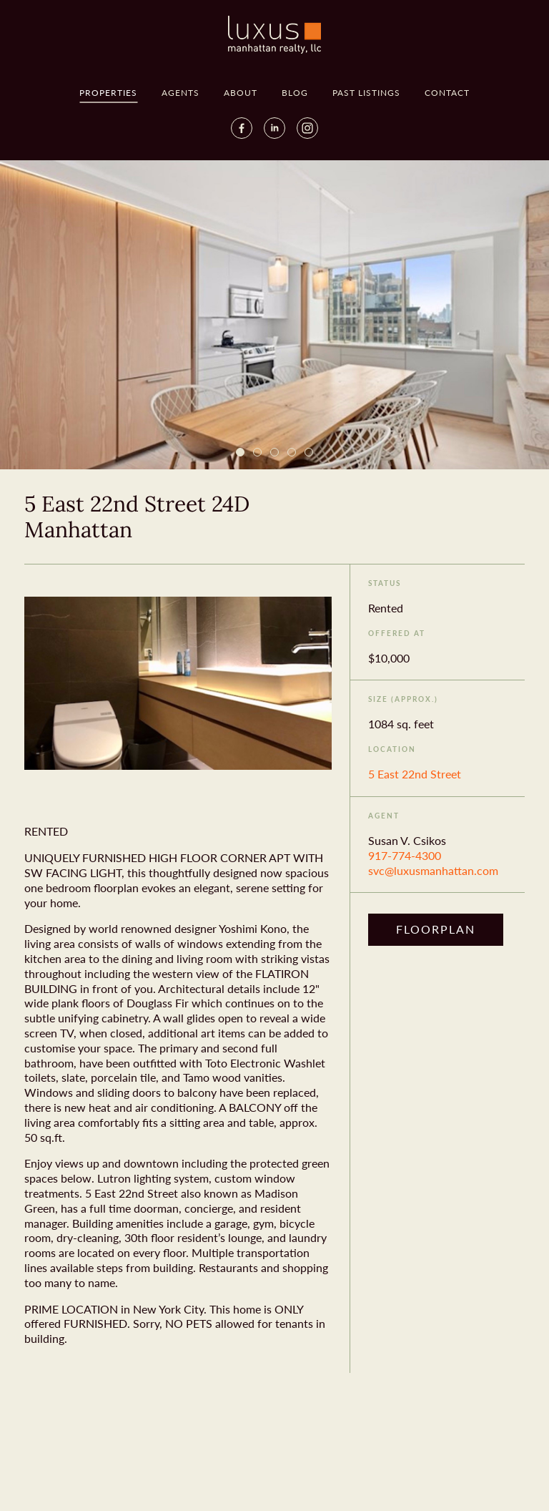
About (240, 92)
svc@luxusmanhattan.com (433, 870)
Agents (180, 92)
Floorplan (435, 929)
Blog (295, 92)
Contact (447, 92)
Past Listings (366, 92)
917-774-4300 (404, 855)
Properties (108, 92)
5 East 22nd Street (414, 774)
